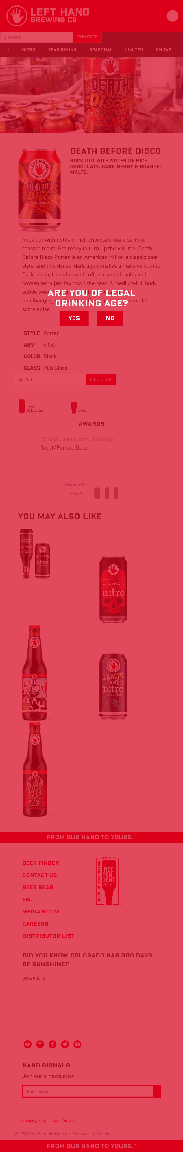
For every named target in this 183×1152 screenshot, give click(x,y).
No (110, 318)
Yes (74, 318)
